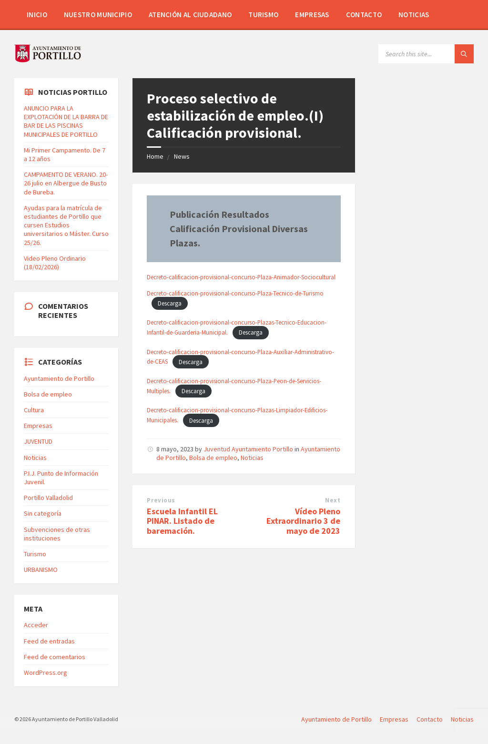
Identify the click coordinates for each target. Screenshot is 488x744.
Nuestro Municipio (98, 14)
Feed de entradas (49, 641)
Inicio (37, 14)
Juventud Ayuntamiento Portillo (248, 449)
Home (155, 156)
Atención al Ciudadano (190, 14)
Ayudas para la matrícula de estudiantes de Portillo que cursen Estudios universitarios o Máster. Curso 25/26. (66, 225)
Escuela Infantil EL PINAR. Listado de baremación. (182, 521)
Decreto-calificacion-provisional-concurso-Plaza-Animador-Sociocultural (241, 277)
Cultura (34, 410)
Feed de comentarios (54, 656)
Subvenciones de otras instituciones (57, 533)
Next (332, 500)
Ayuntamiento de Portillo (59, 378)
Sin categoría (42, 513)
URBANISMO (41, 569)
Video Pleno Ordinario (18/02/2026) (55, 262)
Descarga (170, 303)
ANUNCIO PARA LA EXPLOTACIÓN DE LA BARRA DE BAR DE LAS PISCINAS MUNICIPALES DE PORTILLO (66, 121)
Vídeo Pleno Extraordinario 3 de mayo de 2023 (303, 521)
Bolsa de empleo (213, 457)
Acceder (36, 625)
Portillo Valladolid (48, 497)
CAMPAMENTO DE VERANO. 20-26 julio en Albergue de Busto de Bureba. (66, 183)
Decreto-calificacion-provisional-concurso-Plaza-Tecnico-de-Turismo (235, 293)
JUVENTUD (38, 441)
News (182, 156)
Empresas (312, 14)
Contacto (364, 14)
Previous (161, 500)
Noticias (413, 14)
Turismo (263, 14)
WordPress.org (45, 672)
